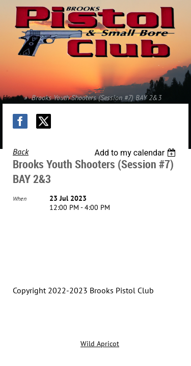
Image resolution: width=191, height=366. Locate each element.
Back (21, 151)
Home (11, 97)
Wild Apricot (99, 343)
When (19, 198)
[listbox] (136, 152)
